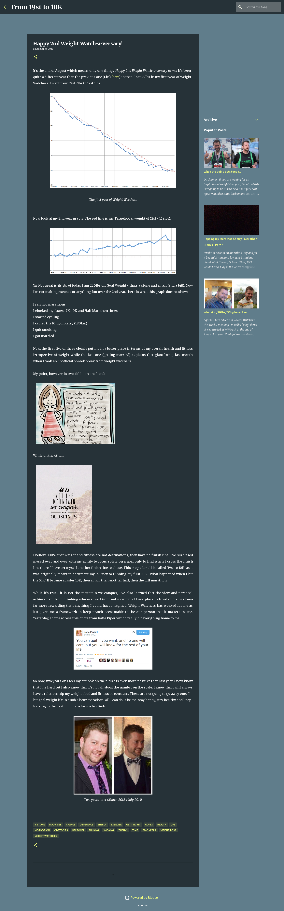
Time (135, 830)
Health (161, 824)
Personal (78, 830)
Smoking (108, 830)
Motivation (42, 830)
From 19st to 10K (36, 7)
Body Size (55, 824)
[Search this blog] (260, 7)
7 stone (40, 824)
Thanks (123, 830)
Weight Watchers (46, 836)
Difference (86, 824)
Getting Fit (133, 824)
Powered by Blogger (142, 897)
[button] (35, 57)
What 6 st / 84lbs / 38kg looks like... (226, 312)
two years (149, 830)
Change (70, 824)
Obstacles (61, 830)
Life (173, 824)
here (115, 77)
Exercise (116, 824)
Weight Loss (168, 830)
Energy (102, 824)
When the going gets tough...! (223, 171)
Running (94, 830)
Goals (149, 824)
